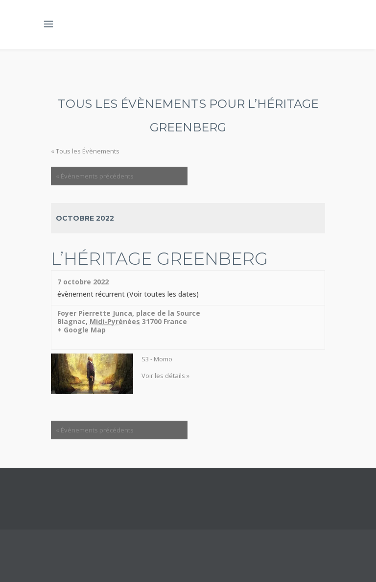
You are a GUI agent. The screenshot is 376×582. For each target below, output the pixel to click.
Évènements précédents (95, 176)
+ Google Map (81, 330)
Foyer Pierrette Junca (94, 313)
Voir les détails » (165, 375)
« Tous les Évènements (85, 151)
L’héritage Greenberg (159, 258)
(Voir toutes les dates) (163, 294)
